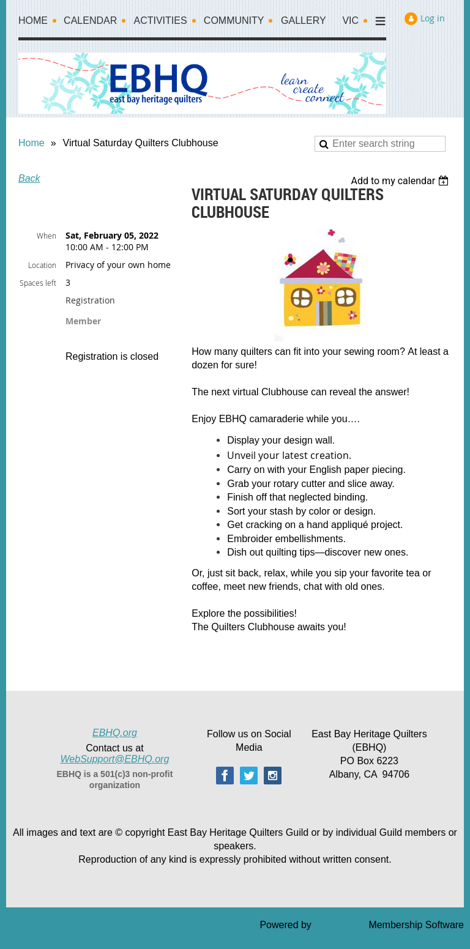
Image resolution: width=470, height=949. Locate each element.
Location (42, 265)
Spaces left (38, 283)
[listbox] (401, 180)
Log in (432, 18)
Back (29, 178)
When (46, 235)
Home (31, 143)
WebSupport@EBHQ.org (115, 759)
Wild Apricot (340, 925)
